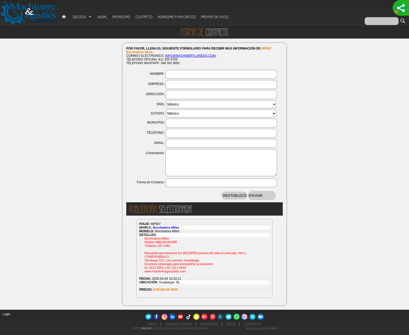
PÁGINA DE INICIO (214, 17)
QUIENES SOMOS (178, 324)
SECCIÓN (82, 17)
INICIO (152, 324)
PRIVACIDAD (121, 17)
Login (6, 314)
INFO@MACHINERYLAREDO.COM (190, 56)
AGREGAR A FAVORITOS (177, 17)
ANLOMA (146, 328)
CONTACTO (144, 17)
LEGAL (102, 17)
